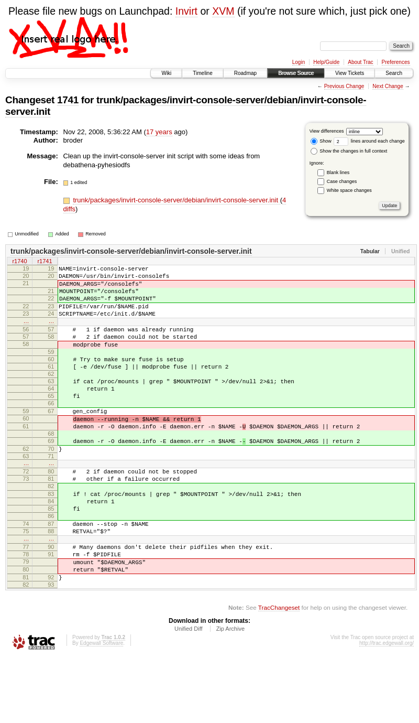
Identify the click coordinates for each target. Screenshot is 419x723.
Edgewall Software (101, 709)
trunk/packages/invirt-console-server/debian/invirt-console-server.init (176, 200)
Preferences (396, 62)
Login (298, 62)
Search (393, 73)
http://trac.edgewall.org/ (386, 709)
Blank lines (338, 172)
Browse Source (296, 73)
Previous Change (344, 86)
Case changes (342, 181)
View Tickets (349, 73)
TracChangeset (279, 673)
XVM (223, 11)
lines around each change (369, 141)
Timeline (202, 73)
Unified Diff (188, 695)
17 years (159, 132)
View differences (327, 131)
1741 (68, 99)
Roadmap (245, 73)
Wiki (166, 73)
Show (321, 141)
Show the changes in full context (349, 151)
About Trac (360, 62)
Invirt (186, 11)
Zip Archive (230, 695)
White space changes (349, 190)
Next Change (387, 86)
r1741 (44, 262)
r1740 (19, 262)
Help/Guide (326, 62)
